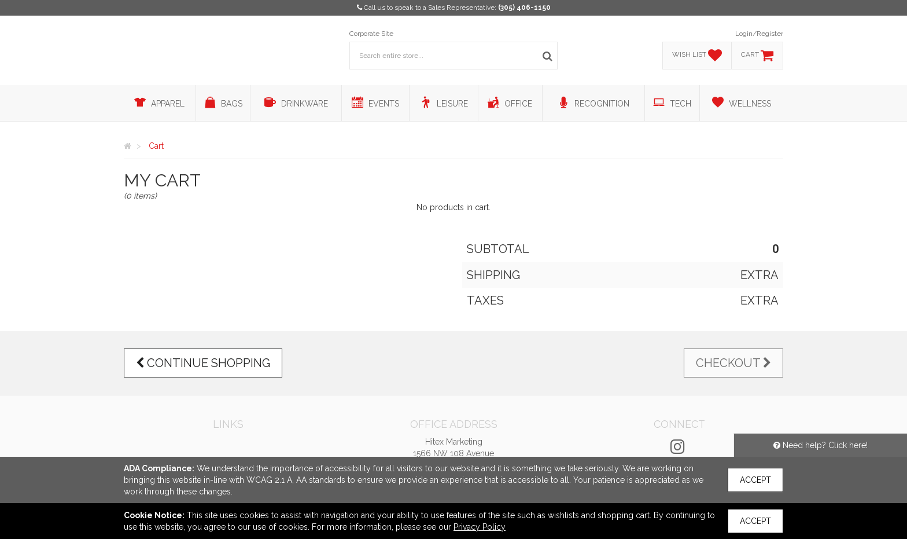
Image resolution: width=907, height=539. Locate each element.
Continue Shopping (203, 363)
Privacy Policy (480, 526)
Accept (755, 480)
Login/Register (759, 34)
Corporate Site (371, 34)
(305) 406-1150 (524, 7)
